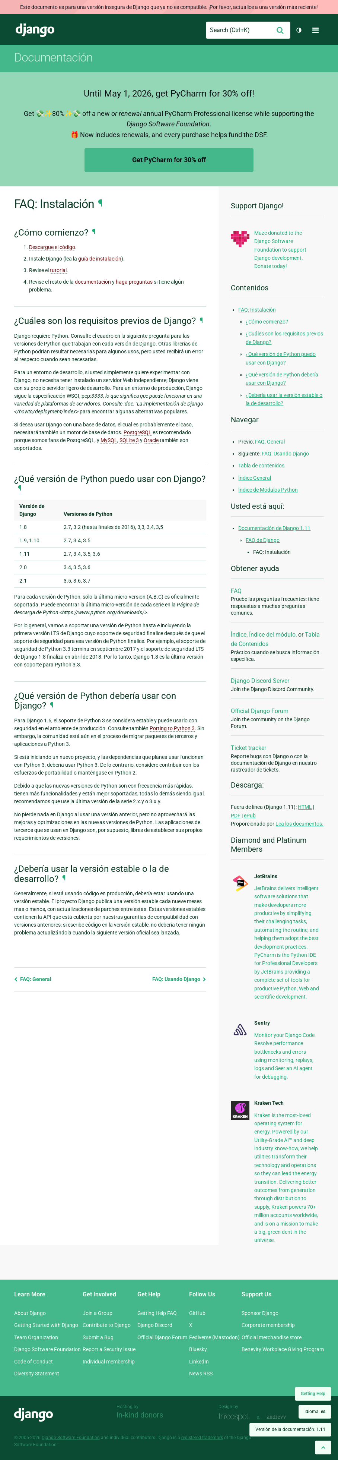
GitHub (197, 1313)
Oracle (151, 440)
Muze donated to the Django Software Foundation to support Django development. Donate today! (280, 249)
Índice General (254, 478)
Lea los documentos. (299, 824)
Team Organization (36, 1337)
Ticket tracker (248, 747)
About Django (30, 1313)
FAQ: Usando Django (179, 979)
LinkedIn (199, 1362)
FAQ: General (32, 979)
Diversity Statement (36, 1374)
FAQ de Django (263, 540)
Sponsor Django (260, 1313)
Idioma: (314, 1411)
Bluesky (198, 1349)
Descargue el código (52, 247)
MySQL (109, 440)
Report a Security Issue (109, 1349)
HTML (305, 807)
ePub (250, 816)
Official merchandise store (272, 1337)
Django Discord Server (260, 680)
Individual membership (109, 1362)
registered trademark (202, 1437)
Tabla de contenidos (261, 466)
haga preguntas (134, 282)
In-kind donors (140, 1414)
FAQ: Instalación (257, 310)
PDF (235, 816)
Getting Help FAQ (157, 1313)
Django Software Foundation (47, 1349)
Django (35, 30)
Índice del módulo (272, 634)
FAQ (236, 591)
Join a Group (97, 1313)
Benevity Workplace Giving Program (283, 1349)
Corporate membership (268, 1325)
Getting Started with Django (46, 1325)
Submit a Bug (98, 1337)
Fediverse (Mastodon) (214, 1337)
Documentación (53, 57)
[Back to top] (323, 1447)
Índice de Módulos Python (268, 490)
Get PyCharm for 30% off (169, 160)
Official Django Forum (259, 711)
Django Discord (154, 1325)
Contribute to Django (107, 1325)
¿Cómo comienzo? (267, 322)
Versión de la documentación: (290, 1429)
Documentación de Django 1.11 (274, 528)
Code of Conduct (33, 1362)
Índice (238, 634)
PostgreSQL (138, 432)
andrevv (284, 1417)
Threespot (236, 1417)
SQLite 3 (129, 440)
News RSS (201, 1374)
